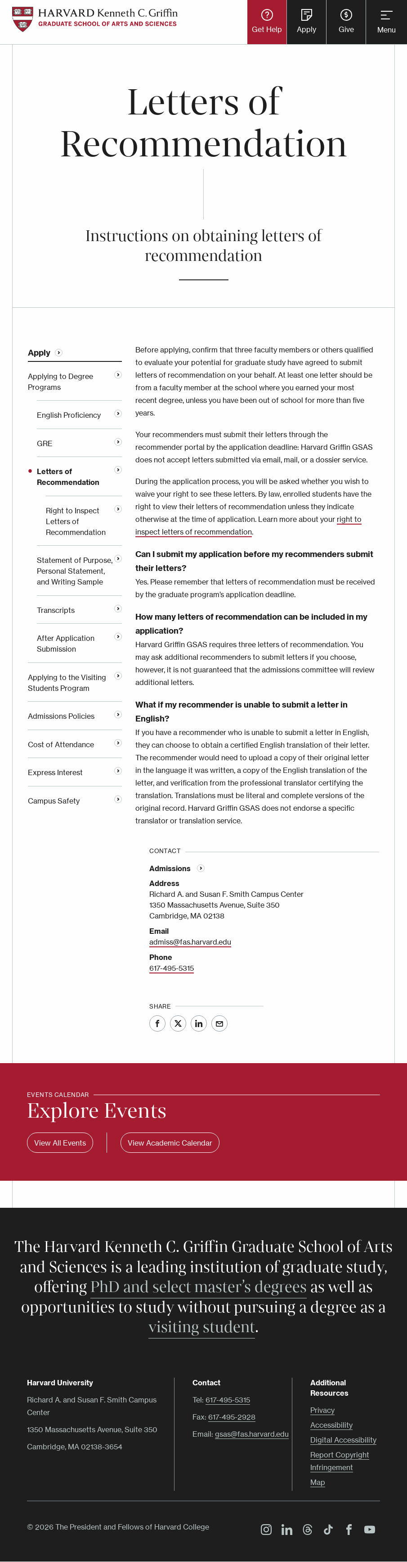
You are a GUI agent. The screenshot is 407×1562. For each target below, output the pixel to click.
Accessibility (331, 1425)
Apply (306, 29)
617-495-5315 (171, 968)
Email (219, 1023)
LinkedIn (199, 1023)
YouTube (367, 1531)
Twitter (178, 1023)
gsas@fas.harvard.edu (252, 1434)
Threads (305, 1531)
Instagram (264, 1531)
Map (317, 1482)
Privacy (322, 1410)
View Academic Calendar (170, 1142)
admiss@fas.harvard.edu (190, 941)
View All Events (60, 1142)
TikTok (326, 1531)
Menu (386, 29)
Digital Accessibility (343, 1439)
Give (346, 29)
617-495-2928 (231, 1416)
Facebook (157, 1023)
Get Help (267, 29)
